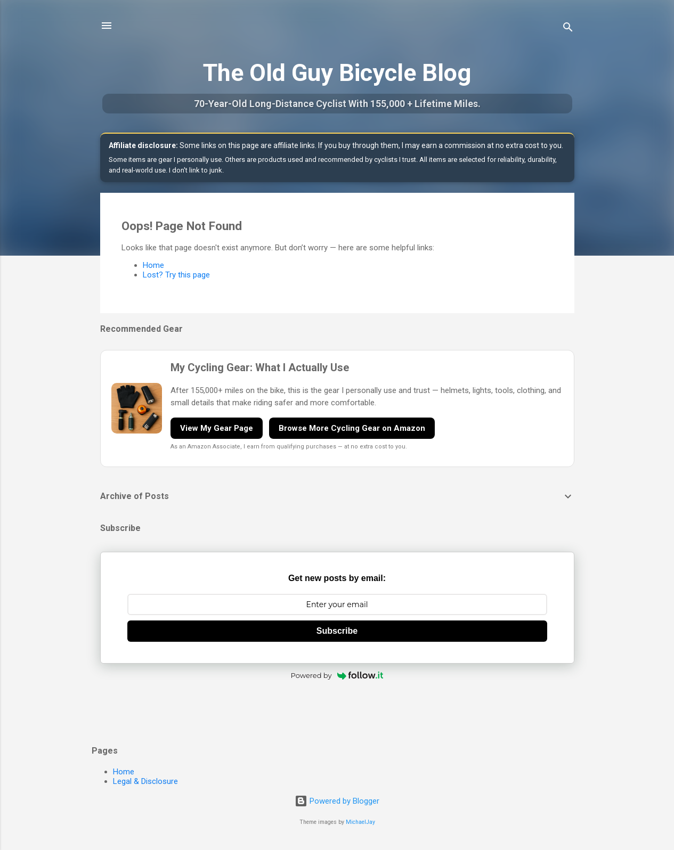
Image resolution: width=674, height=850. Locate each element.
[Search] (568, 29)
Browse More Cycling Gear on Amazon (352, 428)
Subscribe (337, 630)
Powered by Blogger (337, 801)
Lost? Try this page (176, 275)
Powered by (337, 675)
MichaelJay (360, 822)
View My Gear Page (216, 428)
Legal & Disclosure (145, 781)
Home (153, 265)
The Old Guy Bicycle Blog (337, 73)
